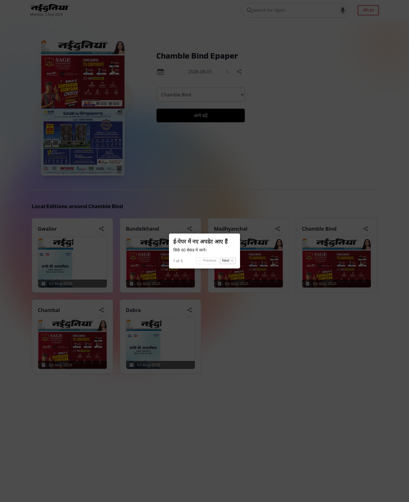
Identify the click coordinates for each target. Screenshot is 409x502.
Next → (227, 261)
